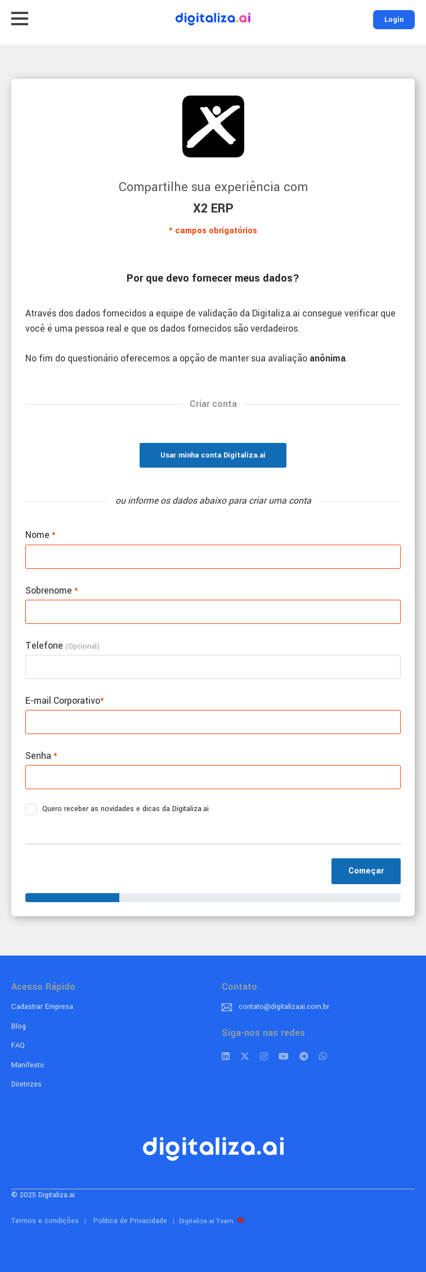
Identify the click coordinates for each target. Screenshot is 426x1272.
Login (393, 20)
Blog (18, 1026)
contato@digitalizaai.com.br (284, 1007)
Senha (41, 755)
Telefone (62, 645)
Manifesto (27, 1065)
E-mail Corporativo (64, 700)
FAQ (18, 1045)
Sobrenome (51, 590)
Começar (366, 871)
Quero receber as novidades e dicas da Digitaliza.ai (120, 809)
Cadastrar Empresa (42, 1007)
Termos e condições (45, 1221)
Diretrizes (26, 1084)
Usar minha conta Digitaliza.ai (213, 455)
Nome (40, 534)
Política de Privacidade (130, 1221)
